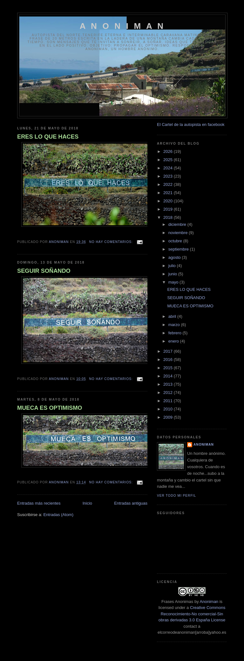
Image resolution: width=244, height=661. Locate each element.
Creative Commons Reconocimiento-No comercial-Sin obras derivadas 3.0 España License (192, 613)
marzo (174, 324)
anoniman (203, 444)
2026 (168, 151)
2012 (168, 392)
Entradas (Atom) (58, 514)
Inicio (87, 503)
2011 (168, 400)
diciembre (177, 224)
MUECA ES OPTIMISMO (49, 408)
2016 (168, 359)
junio (173, 274)
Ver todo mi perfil (176, 495)
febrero (175, 332)
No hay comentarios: (111, 242)
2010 (168, 409)
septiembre (179, 249)
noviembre (178, 232)
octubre (175, 241)
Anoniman (209, 601)
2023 (168, 176)
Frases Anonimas (177, 601)
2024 (168, 168)
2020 (168, 201)
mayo (174, 282)
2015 (168, 367)
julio (172, 265)
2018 (168, 217)
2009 (168, 417)
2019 (168, 209)
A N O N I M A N (122, 26)
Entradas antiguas (130, 503)
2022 (168, 184)
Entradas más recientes (39, 503)
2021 (168, 192)
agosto (175, 257)
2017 (168, 351)
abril (172, 316)
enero (174, 341)
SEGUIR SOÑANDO (44, 271)
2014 (168, 376)
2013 (168, 384)
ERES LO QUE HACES (47, 137)
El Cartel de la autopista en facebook (190, 124)
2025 (168, 159)
